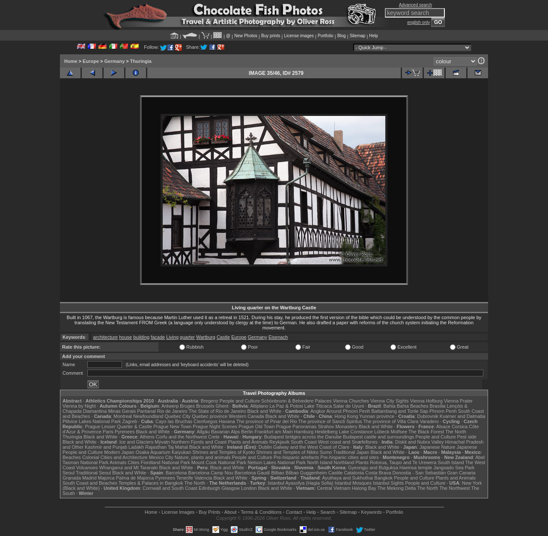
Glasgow (230, 488)
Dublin (265, 447)
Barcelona (176, 472)
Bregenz (209, 400)
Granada (72, 477)
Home (70, 61)
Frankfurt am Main (274, 431)
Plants (362, 462)
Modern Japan (119, 452)
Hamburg (303, 431)
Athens (147, 436)
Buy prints (270, 35)
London (249, 488)
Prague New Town (172, 426)
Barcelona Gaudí (252, 472)
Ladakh (136, 447)
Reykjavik (279, 441)
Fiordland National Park (165, 462)
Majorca (106, 477)
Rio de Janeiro (172, 411)
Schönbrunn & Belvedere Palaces (296, 400)
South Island (451, 462)
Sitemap (358, 35)
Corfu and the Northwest (181, 436)
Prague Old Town (256, 426)
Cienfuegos (205, 421)
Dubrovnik (427, 416)
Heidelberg (326, 431)
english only (418, 22)
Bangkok (383, 477)
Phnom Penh (443, 411)
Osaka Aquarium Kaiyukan (163, 452)
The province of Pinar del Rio (266, 421)
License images (299, 35)
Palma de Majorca (135, 477)
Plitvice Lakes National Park (92, 421)
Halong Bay (364, 488)
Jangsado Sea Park (453, 467)
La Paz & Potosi (286, 406)
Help (373, 35)
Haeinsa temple (415, 467)
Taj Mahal (178, 447)
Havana (227, 421)
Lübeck (381, 431)
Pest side (467, 436)
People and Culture (240, 400)
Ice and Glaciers (136, 441)
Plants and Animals (248, 441)
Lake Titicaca (318, 406)
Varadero (429, 421)
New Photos (245, 35)
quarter (187, 337)
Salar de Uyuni (348, 406)
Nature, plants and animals (203, 457)
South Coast (304, 441)
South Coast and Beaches (90, 483)
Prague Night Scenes (215, 426)
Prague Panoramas (296, 426)
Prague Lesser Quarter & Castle (118, 426)
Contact (294, 512)
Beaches (72, 457)
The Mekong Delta (397, 488)
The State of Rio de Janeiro (217, 411)
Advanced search (415, 5)
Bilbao (277, 472)
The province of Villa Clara (391, 421)
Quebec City (178, 416)
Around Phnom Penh (348, 411)
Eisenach (278, 337)
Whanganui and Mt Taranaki (128, 467)
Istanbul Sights (388, 483)
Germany (114, 61)
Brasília (438, 406)
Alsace (443, 426)
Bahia (390, 406)
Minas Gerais (122, 411)
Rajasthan (156, 447)
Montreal (122, 416)
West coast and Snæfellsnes (348, 441)
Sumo (326, 452)
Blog (341, 35)
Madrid (89, 477)
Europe (91, 61)
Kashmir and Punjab (106, 447)
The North (455, 431)
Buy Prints (209, 512)
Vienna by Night (79, 406)
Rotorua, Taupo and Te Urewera (403, 462)
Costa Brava (378, 472)
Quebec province (209, 416)
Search (327, 512)
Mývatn (162, 441)
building (141, 337)
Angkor (317, 411)
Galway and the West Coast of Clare (311, 447)
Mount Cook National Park (218, 462)
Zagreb (129, 421)
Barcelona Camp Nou (210, 472)
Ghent (222, 406)
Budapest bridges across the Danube (303, 436)
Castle (223, 337)
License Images (177, 512)
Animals (118, 462)
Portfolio (326, 35)
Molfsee (399, 431)
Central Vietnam (334, 488)
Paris (108, 431)
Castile (335, 472)
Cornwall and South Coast (170, 488)
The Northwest (454, 488)
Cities (134, 462)
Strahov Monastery (337, 426)
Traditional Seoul (93, 472)
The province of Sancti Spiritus (330, 421)
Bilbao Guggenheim (306, 472)
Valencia (203, 477)
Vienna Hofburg (426, 400)
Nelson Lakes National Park (276, 462)
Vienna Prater (458, 400)
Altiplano (259, 406)
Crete (214, 436)
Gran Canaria (461, 472)
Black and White (264, 411)
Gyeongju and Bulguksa (373, 467)
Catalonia (353, 472)
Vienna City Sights (389, 400)
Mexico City (161, 457)
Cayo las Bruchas (173, 421)
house (125, 337)
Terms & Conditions (261, 512)
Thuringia (141, 61)
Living (172, 337)
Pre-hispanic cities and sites (349, 457)
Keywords (371, 512)
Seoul (68, 472)
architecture (105, 337)
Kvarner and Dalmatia (462, 416)
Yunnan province (376, 416)
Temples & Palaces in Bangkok (151, 483)
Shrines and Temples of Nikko (287, 452)
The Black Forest (426, 431)
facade (158, 337)
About (230, 512)
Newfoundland (148, 416)
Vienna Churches (351, 400)
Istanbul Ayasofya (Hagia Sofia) (300, 483)
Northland (344, 462)
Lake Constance (356, 431)
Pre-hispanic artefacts (296, 457)
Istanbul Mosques (353, 483)
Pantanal (146, 411)
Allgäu (203, 431)
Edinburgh (209, 488)
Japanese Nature (438, 447)
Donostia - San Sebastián (419, 472)
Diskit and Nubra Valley (419, 441)
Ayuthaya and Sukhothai (347, 477)
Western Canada (246, 416)
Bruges (187, 406)
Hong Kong (346, 416)
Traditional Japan (351, 452)
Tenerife (184, 477)
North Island (319, 462)
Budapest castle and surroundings (378, 436)
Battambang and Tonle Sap (399, 411)
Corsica (460, 426)
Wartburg (205, 337)
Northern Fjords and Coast (199, 441)
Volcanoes (87, 467)
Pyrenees (124, 431)
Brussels (205, 406)
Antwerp (170, 406)
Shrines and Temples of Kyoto (223, 452)
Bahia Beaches (413, 406)
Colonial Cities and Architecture (115, 457)
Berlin (247, 431)
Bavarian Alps (225, 431)
